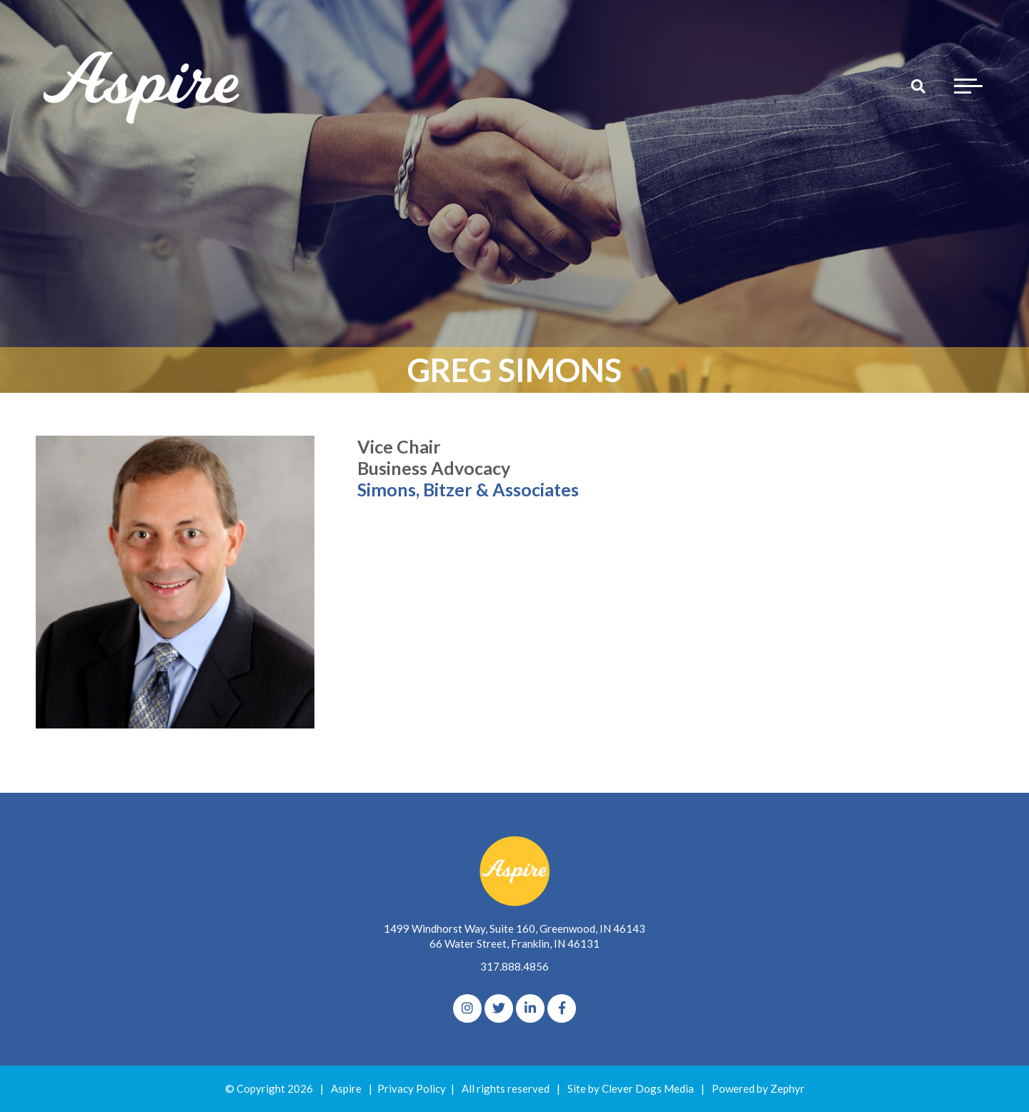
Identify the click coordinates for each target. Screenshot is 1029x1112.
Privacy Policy (411, 1088)
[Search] (918, 86)
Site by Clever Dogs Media (630, 1088)
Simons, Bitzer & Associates (468, 489)
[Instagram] (467, 1008)
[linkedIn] (530, 1008)
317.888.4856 (514, 966)
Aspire (346, 1088)
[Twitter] (498, 1008)
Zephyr (787, 1088)
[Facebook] (561, 1008)
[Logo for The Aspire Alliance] (143, 86)
